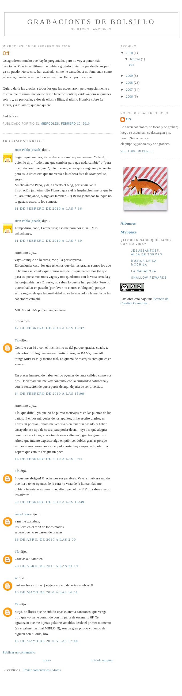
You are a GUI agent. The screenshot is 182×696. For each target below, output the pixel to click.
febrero (135, 59)
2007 (130, 89)
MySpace (128, 232)
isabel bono (23, 514)
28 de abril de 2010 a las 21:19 (46, 566)
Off (6, 53)
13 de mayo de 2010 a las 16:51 (46, 592)
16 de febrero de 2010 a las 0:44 (48, 459)
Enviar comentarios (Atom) (41, 670)
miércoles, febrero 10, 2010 (65, 123)
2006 (130, 96)
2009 (130, 76)
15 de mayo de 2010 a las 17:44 (46, 641)
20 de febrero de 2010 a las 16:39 (49, 502)
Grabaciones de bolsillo (91, 22)
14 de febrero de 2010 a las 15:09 (49, 393)
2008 (130, 82)
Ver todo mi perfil (136, 151)
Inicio (47, 660)
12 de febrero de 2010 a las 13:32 (49, 328)
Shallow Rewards (149, 277)
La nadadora (143, 271)
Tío (17, 340)
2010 (130, 53)
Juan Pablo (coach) (28, 150)
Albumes (128, 223)
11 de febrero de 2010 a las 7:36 (48, 208)
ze (16, 578)
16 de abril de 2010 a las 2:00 (45, 539)
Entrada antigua (101, 660)
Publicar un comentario (19, 652)
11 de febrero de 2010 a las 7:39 (48, 241)
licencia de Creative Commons (144, 301)
